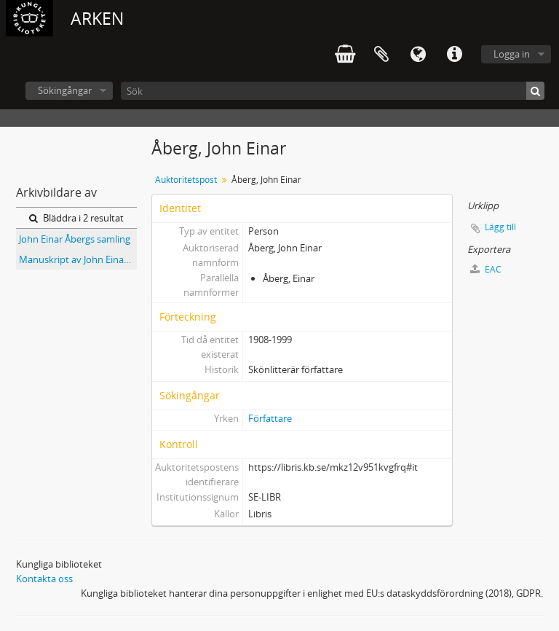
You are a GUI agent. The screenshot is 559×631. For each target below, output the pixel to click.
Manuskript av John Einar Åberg (78, 259)
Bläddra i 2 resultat (76, 217)
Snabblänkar (454, 54)
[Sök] (332, 91)
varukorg (345, 54)
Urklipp (381, 54)
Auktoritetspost (186, 179)
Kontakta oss (44, 578)
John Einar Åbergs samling (74, 239)
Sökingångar (65, 90)
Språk (418, 54)
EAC (485, 269)
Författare (270, 418)
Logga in (511, 53)
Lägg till (500, 227)
